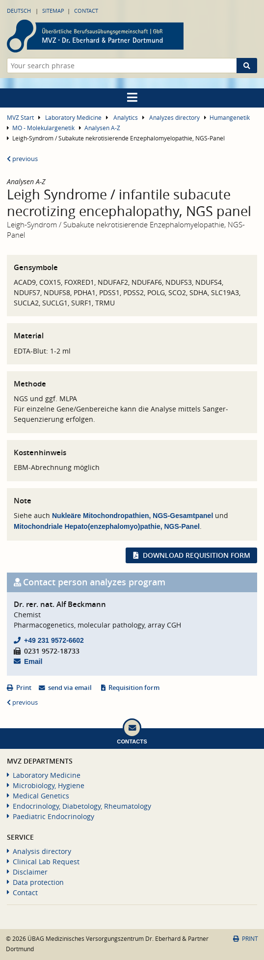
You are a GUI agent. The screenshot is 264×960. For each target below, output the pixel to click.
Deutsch (19, 10)
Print (23, 688)
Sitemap (53, 10)
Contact (86, 10)
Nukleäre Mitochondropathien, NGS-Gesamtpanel (132, 516)
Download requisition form (196, 555)
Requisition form (133, 688)
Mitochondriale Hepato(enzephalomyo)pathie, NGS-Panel (107, 526)
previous (22, 159)
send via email (70, 688)
